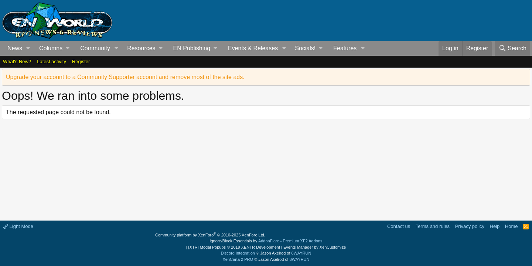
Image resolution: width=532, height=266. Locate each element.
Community (95, 48)
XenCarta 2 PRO (238, 259)
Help (495, 226)
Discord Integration (238, 253)
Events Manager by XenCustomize (314, 247)
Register (81, 61)
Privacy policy (469, 226)
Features (345, 48)
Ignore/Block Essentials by (265, 241)
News (14, 48)
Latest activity (51, 61)
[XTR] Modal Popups (234, 247)
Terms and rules (433, 226)
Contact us (398, 226)
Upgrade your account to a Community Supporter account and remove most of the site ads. (125, 77)
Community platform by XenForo (210, 235)
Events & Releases (253, 48)
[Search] (512, 48)
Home (511, 226)
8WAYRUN (301, 253)
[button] (28, 48)
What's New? (17, 61)
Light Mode (18, 226)
